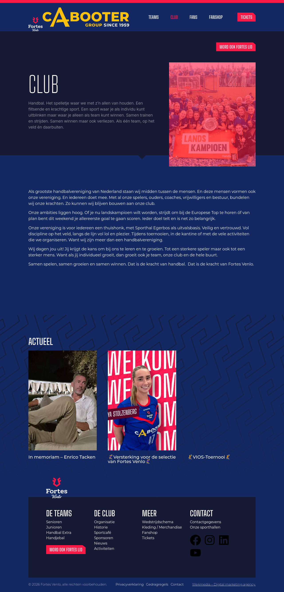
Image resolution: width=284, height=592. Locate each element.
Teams (154, 17)
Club (174, 17)
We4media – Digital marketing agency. (224, 585)
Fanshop (216, 17)
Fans (193, 17)
